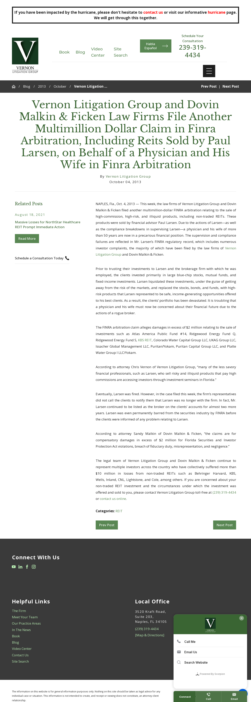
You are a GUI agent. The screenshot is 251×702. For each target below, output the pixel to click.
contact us (153, 12)
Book (64, 52)
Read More (27, 238)
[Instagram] (34, 567)
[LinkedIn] (20, 567)
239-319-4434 (192, 51)
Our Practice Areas (26, 623)
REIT (119, 511)
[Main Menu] (209, 71)
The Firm (19, 610)
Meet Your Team (25, 617)
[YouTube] (14, 567)
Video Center (22, 648)
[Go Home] (15, 86)
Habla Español (156, 46)
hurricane (217, 12)
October (60, 86)
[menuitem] (64, 611)
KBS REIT (145, 340)
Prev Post (107, 525)
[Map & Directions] (149, 635)
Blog (80, 52)
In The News (21, 630)
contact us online (113, 498)
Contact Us (20, 655)
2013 (42, 86)
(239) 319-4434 (224, 492)
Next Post (224, 525)
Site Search (20, 661)
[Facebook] (27, 567)
